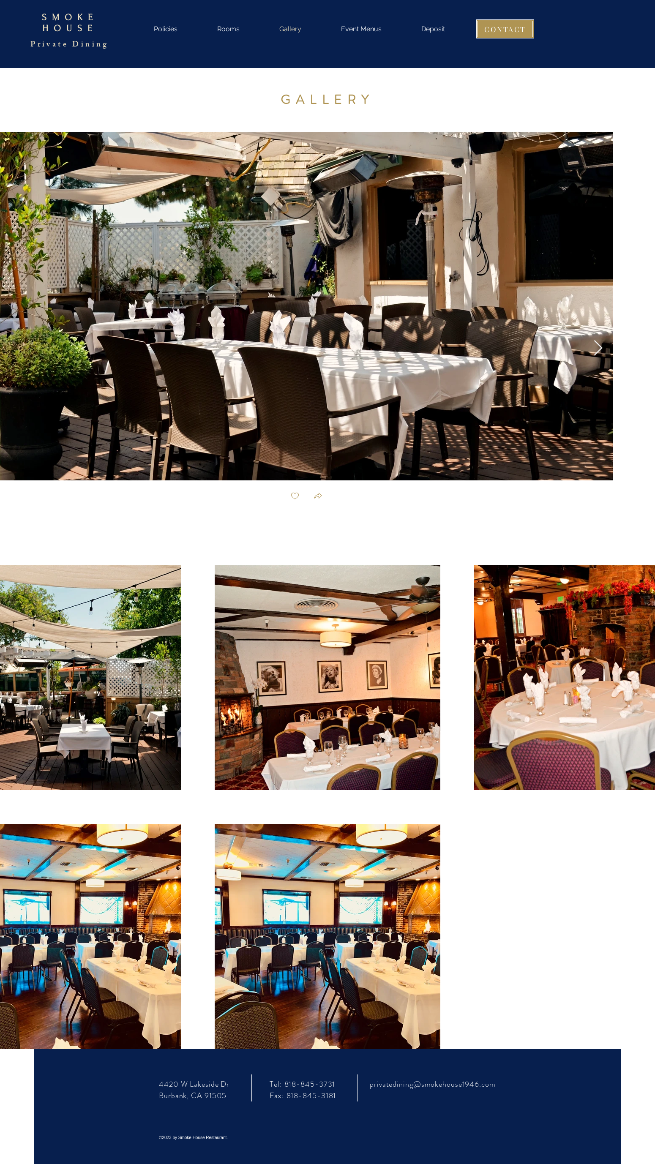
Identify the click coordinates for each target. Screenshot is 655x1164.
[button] (318, 497)
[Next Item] (598, 348)
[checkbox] (295, 497)
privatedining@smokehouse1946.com (433, 1084)
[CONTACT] (505, 28)
